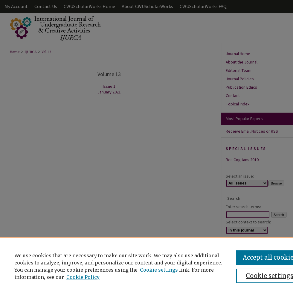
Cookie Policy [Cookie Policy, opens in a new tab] (83, 277)
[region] (146, 266)
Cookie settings (159, 270)
